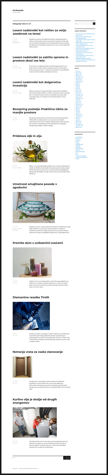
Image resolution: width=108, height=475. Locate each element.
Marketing (78, 147)
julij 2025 (78, 84)
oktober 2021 (79, 127)
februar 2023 (79, 114)
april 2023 (78, 113)
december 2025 (79, 77)
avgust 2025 (78, 82)
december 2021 (79, 124)
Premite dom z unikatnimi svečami (38, 243)
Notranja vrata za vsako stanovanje (38, 352)
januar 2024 (78, 102)
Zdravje (77, 158)
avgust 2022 (78, 117)
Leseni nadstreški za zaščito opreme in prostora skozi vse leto (40, 58)
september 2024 (79, 98)
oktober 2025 (79, 79)
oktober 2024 (79, 97)
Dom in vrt (15, 41)
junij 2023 (78, 110)
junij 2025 (78, 85)
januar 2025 (78, 92)
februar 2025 (79, 91)
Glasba (77, 141)
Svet (77, 154)
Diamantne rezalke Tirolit (31, 297)
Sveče (77, 153)
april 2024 (78, 100)
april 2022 (78, 120)
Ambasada (18, 10)
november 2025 (79, 78)
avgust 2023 (78, 107)
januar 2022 (78, 123)
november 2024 (79, 95)
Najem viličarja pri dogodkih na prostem (85, 48)
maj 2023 (78, 111)
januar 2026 (78, 75)
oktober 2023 (79, 105)
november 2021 (79, 126)
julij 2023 (78, 108)
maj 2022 (78, 118)
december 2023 (79, 104)
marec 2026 (78, 72)
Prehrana (20, 167)
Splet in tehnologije (80, 151)
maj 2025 (78, 87)
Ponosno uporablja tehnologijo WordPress (28, 468)
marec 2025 (78, 89)
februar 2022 (79, 121)
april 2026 (78, 71)
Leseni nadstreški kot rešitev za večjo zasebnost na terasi (39, 32)
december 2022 (79, 115)
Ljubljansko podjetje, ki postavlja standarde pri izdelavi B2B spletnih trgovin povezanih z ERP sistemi (85, 60)
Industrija (78, 145)
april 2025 (78, 88)
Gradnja (19, 67)
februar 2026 (79, 74)
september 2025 (79, 81)
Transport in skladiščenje (81, 157)
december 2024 (79, 94)
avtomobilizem (79, 137)
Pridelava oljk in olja (27, 136)
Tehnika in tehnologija (81, 156)
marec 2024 (78, 101)
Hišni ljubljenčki (79, 144)
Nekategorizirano (16, 42)
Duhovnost (78, 140)
